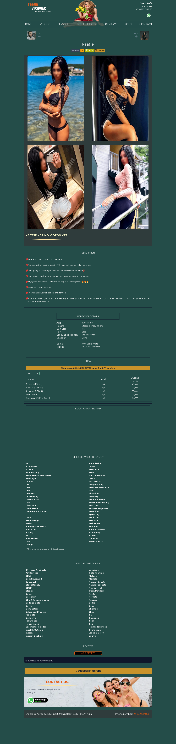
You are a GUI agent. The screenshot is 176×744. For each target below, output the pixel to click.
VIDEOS (45, 24)
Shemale (93, 609)
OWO (92, 478)
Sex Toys (93, 505)
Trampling (95, 532)
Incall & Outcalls (34, 630)
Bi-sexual (31, 582)
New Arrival (95, 588)
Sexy (91, 606)
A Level (30, 469)
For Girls (30, 615)
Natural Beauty (97, 582)
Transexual (95, 630)
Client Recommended (37, 600)
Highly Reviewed (98, 627)
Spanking (94, 514)
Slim (91, 612)
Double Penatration (36, 511)
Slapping (94, 511)
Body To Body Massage (38, 475)
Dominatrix (32, 609)
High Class (31, 621)
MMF (91, 472)
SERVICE (63, 24)
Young (92, 636)
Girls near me (96, 573)
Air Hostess (32, 573)
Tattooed (94, 618)
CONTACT (145, 24)
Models (93, 579)
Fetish (29, 523)
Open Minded (96, 591)
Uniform (93, 538)
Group (29, 544)
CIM (28, 487)
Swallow (93, 526)
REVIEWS (111, 24)
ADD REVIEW (88, 653)
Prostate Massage (99, 487)
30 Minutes (31, 466)
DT (27, 514)
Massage (94, 469)
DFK (28, 502)
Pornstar (93, 597)
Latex (92, 466)
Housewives (32, 624)
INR (29, 373)
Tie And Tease (97, 529)
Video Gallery (96, 633)
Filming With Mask (36, 526)
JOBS (128, 24)
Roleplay (93, 496)
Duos (28, 517)
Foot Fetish (32, 538)
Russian (93, 600)
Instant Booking (34, 636)
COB (28, 490)
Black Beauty (33, 585)
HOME (28, 24)
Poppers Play (96, 484)
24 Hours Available (36, 570)
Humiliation (95, 463)
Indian (29, 633)
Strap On (93, 520)
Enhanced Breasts (36, 612)
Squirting (94, 517)
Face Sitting (32, 520)
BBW (28, 576)
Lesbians (94, 570)
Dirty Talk (31, 505)
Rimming (94, 493)
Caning (30, 481)
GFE (28, 541)
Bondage (31, 478)
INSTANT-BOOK (87, 24)
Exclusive (31, 618)
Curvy (29, 606)
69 (27, 463)
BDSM (29, 588)
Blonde (30, 591)
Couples (30, 493)
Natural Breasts (97, 585)
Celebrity (31, 597)
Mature (93, 576)
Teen (91, 621)
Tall (91, 615)
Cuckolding (32, 496)
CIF (27, 484)
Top (91, 624)
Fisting (29, 532)
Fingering (31, 529)
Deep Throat (33, 499)
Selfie (92, 603)
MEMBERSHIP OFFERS (88, 671)
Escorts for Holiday (36, 627)
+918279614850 (144, 9)
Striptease (94, 523)
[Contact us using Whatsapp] (149, 15)
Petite (92, 594)
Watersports (96, 541)
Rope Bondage (97, 499)
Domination (32, 508)
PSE (91, 490)
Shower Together (98, 508)
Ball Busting (32, 472)
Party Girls (95, 481)
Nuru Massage (97, 475)
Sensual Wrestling (99, 502)
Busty (29, 594)
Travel (92, 535)
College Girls (33, 603)
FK (27, 535)
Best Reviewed (34, 579)
